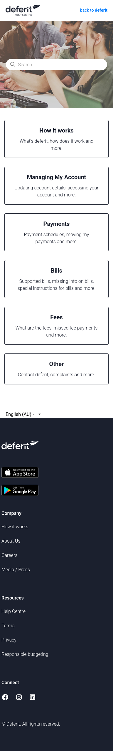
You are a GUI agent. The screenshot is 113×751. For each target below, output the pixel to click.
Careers (9, 555)
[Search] (56, 64)
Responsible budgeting (24, 654)
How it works (14, 526)
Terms (8, 625)
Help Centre (13, 611)
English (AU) (21, 414)
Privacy (8, 640)
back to (93, 10)
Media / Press (15, 569)
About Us (10, 541)
